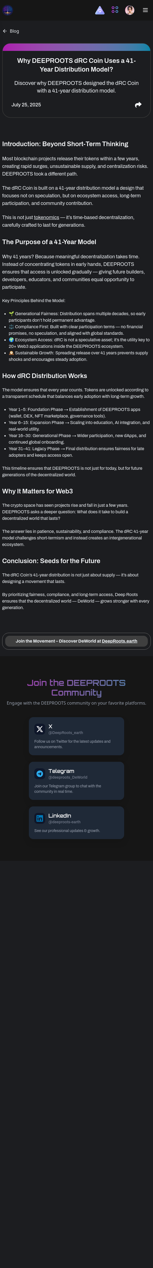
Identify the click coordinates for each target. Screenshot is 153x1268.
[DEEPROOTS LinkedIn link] (76, 822)
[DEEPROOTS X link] (76, 736)
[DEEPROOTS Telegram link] (76, 781)
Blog (10, 31)
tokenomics (46, 217)
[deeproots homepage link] (7, 10)
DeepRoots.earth (119, 641)
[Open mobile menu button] (145, 10)
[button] (100, 10)
